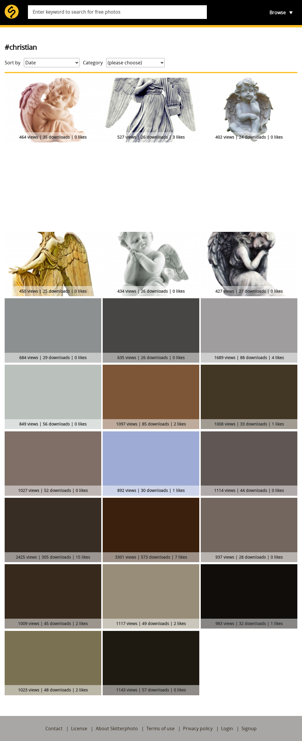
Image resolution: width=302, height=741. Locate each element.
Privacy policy (198, 728)
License (79, 728)
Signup (249, 728)
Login (227, 728)
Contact (54, 728)
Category (93, 62)
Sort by (12, 62)
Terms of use (160, 728)
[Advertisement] (151, 188)
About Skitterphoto (117, 728)
